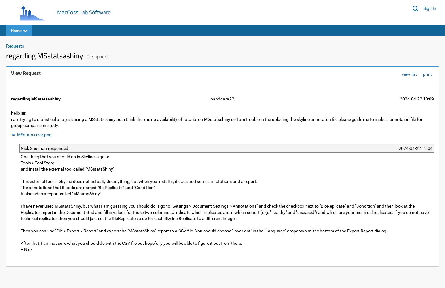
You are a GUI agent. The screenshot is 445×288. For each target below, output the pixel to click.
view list (409, 74)
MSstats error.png (31, 134)
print (427, 74)
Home (19, 30)
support (100, 56)
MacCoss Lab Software (84, 12)
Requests (15, 46)
